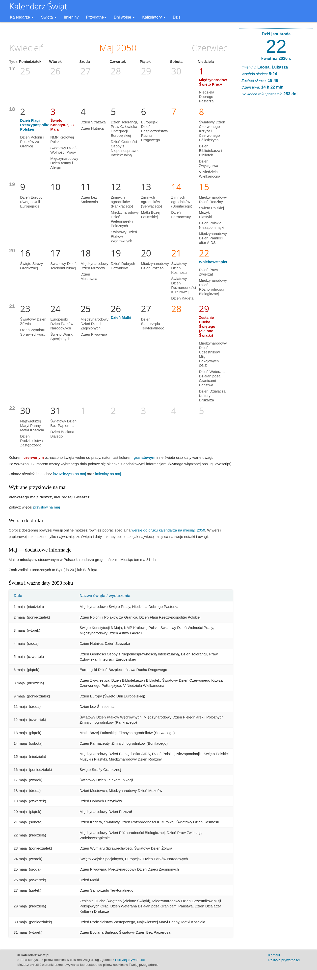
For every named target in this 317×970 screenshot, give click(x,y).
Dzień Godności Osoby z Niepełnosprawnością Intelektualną (128, 148)
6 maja (19, 670)
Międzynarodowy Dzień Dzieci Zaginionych (94, 323)
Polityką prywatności (130, 960)
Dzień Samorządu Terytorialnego (152, 323)
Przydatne (96, 17)
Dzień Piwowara (93, 334)
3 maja (19, 630)
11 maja (20, 706)
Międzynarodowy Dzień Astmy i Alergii (64, 162)
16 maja (20, 769)
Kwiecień (26, 48)
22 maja (20, 835)
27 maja (20, 890)
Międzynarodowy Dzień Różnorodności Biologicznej (213, 287)
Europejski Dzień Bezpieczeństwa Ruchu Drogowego (154, 131)
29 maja (20, 906)
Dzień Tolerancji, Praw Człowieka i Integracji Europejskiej (124, 129)
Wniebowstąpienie (215, 262)
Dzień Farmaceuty (181, 214)
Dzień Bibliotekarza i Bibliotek (210, 150)
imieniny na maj (108, 474)
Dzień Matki (121, 317)
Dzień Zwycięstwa (208, 163)
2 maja (19, 617)
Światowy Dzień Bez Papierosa (63, 423)
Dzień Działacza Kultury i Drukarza (212, 395)
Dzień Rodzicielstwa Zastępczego (31, 440)
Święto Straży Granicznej (31, 265)
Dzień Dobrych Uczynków (123, 265)
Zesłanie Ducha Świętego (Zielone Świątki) (207, 326)
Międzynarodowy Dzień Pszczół (155, 265)
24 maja (20, 859)
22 (276, 46)
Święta (48, 17)
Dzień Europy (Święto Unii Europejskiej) (31, 201)
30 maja (20, 922)
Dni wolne (124, 17)
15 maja (20, 756)
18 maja (20, 790)
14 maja (20, 743)
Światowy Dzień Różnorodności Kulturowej (183, 285)
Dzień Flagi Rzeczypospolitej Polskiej (35, 124)
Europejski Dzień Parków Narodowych (61, 323)
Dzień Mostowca (88, 276)
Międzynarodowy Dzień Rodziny (213, 199)
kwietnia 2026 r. (276, 58)
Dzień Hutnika (92, 128)
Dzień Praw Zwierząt (208, 272)
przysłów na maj (46, 507)
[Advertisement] (276, 179)
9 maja (19, 696)
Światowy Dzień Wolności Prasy (63, 150)
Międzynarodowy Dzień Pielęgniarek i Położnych (125, 219)
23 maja (20, 848)
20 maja (20, 811)
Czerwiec (210, 48)
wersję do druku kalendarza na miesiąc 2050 (168, 530)
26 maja (20, 880)
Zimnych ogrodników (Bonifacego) (181, 201)
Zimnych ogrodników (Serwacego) (151, 201)
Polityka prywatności (284, 960)
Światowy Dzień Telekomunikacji (63, 265)
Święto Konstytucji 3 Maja (62, 124)
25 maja (20, 869)
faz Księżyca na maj (69, 474)
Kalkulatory (153, 17)
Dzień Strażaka (93, 122)
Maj (106, 48)
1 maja (19, 606)
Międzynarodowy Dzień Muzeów (94, 265)
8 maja (19, 683)
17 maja (20, 780)
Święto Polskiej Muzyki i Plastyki (211, 212)
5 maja (19, 656)
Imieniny (71, 17)
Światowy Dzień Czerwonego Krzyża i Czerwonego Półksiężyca (212, 131)
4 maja (19, 643)
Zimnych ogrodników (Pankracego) (122, 201)
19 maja (20, 801)
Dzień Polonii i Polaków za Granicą (32, 141)
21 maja (20, 822)
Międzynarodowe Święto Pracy (214, 82)
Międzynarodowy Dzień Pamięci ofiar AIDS (213, 238)
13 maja (20, 733)
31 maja (20, 932)
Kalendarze (21, 17)
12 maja (20, 719)
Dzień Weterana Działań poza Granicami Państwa (212, 378)
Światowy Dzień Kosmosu (179, 268)
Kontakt (274, 955)
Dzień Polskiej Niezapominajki (211, 225)
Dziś (177, 17)
